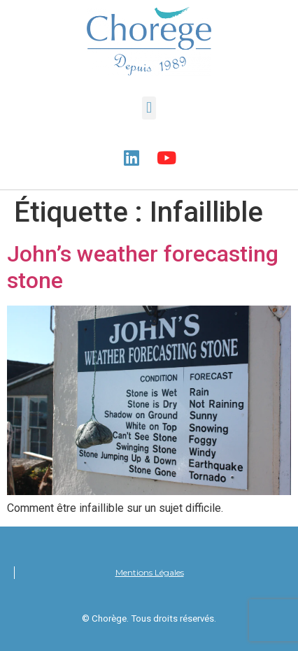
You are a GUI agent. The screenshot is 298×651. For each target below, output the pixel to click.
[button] (148, 108)
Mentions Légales (149, 572)
